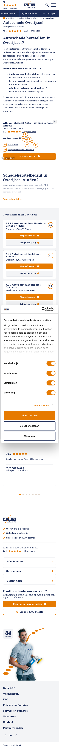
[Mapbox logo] (8, 158)
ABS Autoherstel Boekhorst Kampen (23, 255)
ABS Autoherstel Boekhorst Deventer (23, 286)
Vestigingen (11, 693)
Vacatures (9, 716)
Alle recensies (29, 551)
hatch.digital (16, 745)
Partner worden (13, 727)
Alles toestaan (30, 415)
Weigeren (29, 436)
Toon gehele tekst (12, 199)
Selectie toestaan (29, 425)
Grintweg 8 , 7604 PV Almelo (18, 229)
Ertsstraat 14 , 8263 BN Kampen (20, 259)
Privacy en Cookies (15, 705)
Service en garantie (15, 710)
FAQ (5, 699)
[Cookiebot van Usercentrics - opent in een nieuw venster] (42, 309)
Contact (8, 722)
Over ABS (9, 688)
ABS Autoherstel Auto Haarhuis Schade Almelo (26, 224)
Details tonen (41, 405)
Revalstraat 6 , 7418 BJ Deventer (20, 290)
